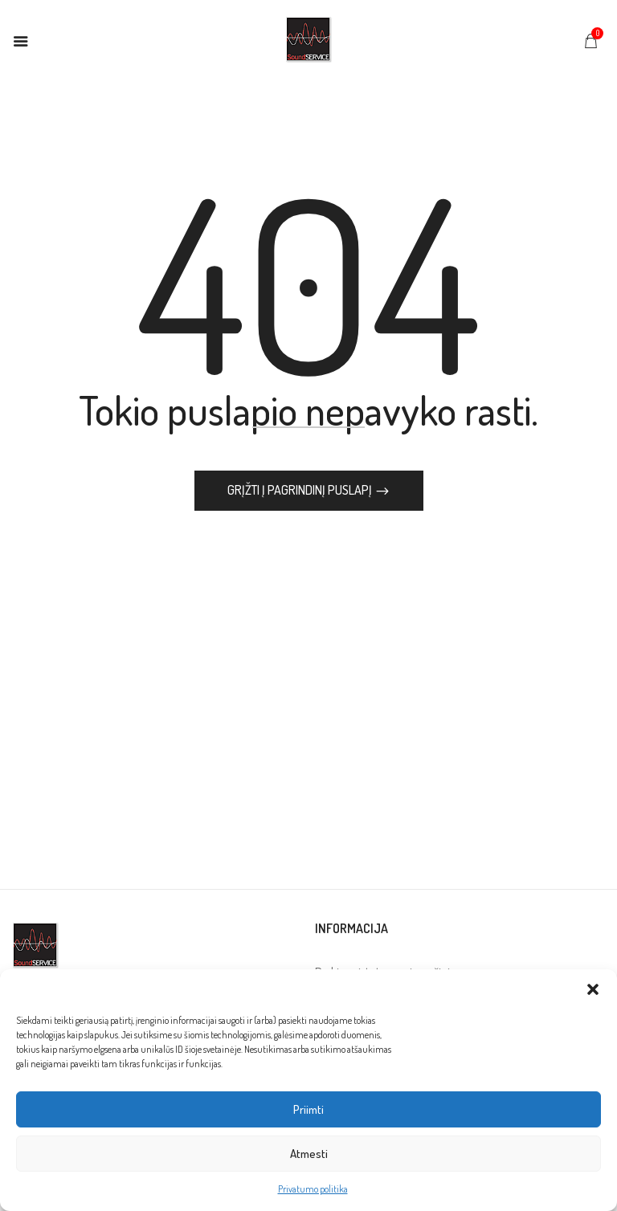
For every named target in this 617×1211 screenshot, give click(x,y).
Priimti (308, 1109)
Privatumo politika (313, 1189)
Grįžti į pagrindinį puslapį (300, 491)
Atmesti (309, 1153)
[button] (593, 989)
